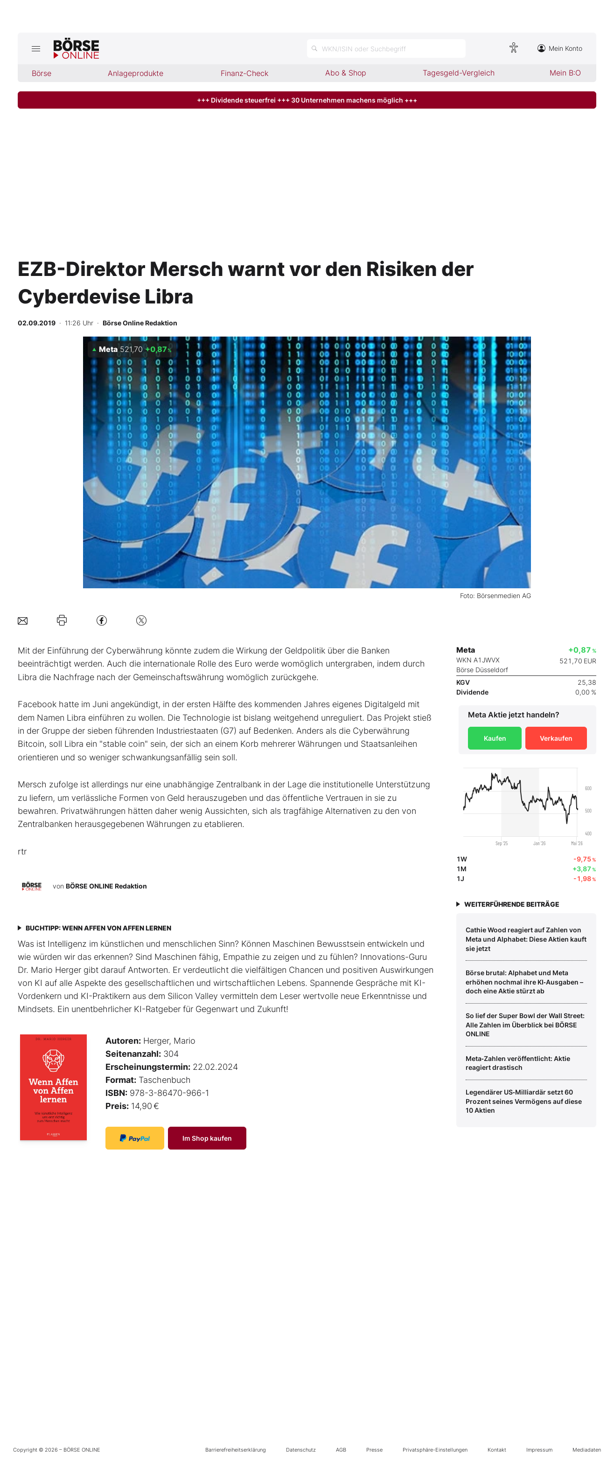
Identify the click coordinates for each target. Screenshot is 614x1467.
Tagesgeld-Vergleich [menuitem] (459, 72)
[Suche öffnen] (386, 48)
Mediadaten (586, 1449)
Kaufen (495, 738)
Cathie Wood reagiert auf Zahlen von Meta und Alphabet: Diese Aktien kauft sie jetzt (526, 939)
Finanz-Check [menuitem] (244, 73)
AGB (341, 1449)
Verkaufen (556, 738)
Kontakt (497, 1449)
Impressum (539, 1449)
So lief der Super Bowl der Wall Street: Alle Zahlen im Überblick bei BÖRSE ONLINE (525, 1025)
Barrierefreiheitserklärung (235, 1449)
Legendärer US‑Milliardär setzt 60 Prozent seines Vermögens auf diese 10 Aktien (524, 1101)
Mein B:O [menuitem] (565, 72)
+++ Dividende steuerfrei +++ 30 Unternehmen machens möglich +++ (307, 100)
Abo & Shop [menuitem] (345, 72)
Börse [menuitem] (41, 73)
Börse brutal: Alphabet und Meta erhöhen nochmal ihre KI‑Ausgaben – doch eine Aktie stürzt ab (524, 982)
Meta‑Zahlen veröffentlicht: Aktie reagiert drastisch (518, 1063)
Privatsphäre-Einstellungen (435, 1449)
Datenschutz (301, 1449)
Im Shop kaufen (207, 1138)
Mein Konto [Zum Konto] (559, 48)
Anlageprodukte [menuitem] (135, 73)
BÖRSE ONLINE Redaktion (106, 886)
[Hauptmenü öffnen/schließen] (36, 48)
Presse (374, 1449)
